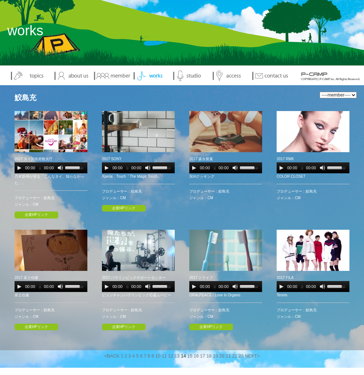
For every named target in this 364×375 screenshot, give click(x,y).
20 (221, 356)
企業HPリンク (36, 215)
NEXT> (252, 356)
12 (170, 356)
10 (158, 356)
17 (202, 356)
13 (176, 356)
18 (208, 356)
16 (196, 356)
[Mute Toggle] (60, 168)
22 (234, 356)
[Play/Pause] (19, 168)
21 (228, 356)
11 (164, 356)
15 (189, 356)
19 (215, 356)
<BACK (111, 356)
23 (241, 356)
